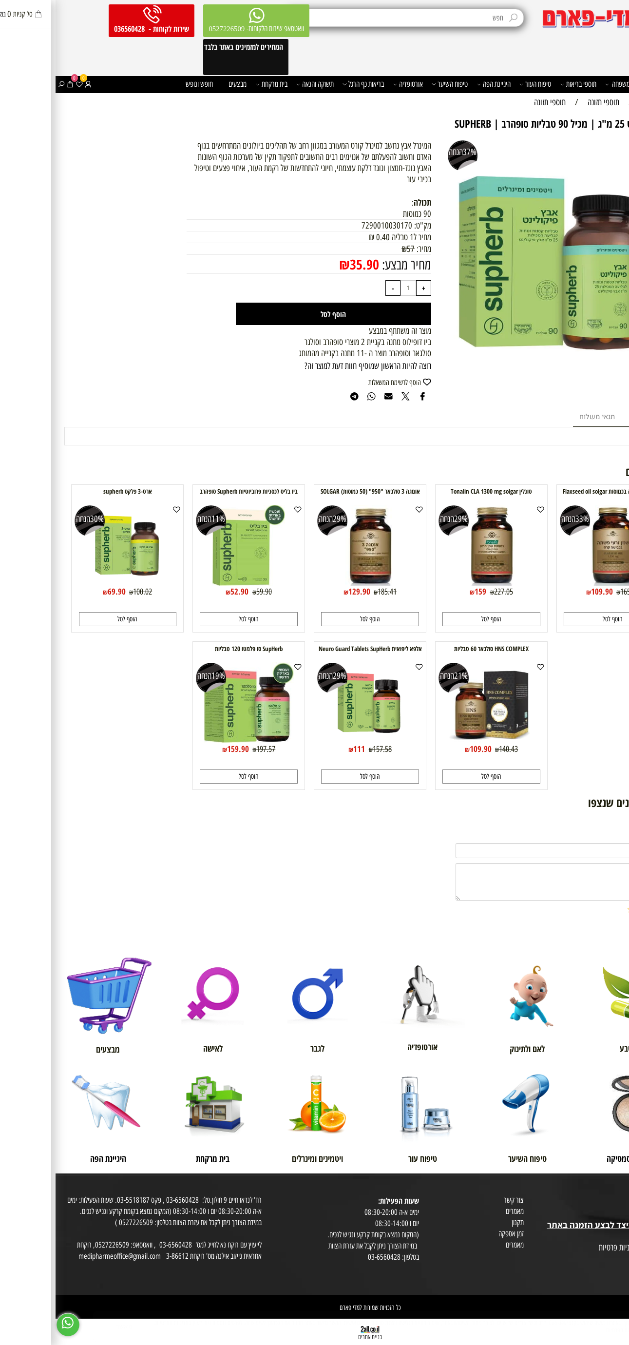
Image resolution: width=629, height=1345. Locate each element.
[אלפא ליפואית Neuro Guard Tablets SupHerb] (314, 740)
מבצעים (182, 84)
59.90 (208, 591)
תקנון (462, 1222)
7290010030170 (331, 225)
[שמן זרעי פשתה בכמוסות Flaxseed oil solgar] (556, 582)
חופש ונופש (143, 84)
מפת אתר (615, 1236)
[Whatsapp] (12, 1324)
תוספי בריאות (523, 84)
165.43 (574, 591)
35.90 (309, 264)
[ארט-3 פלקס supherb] (72, 582)
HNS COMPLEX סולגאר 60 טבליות (436, 648)
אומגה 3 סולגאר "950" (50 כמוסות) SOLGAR (314, 491)
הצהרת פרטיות (608, 1259)
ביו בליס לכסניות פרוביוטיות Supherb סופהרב (193, 491)
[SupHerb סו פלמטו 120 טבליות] (193, 740)
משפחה (562, 84)
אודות (619, 1191)
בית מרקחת (216, 84)
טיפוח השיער (394, 84)
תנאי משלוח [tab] (541, 417)
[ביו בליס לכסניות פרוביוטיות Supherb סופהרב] (193, 582)
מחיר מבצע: (350, 265)
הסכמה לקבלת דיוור (604, 1270)
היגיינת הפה (438, 84)
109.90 (546, 591)
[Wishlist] (24, 84)
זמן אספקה (455, 1233)
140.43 (452, 749)
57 (355, 248)
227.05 (447, 591)
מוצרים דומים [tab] (593, 417)
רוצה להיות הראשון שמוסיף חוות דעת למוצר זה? (312, 365)
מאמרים (459, 1211)
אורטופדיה (352, 84)
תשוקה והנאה (259, 84)
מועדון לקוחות (610, 1202)
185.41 (331, 591)
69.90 (61, 591)
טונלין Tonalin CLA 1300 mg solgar (436, 491)
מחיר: (367, 248)
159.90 (182, 748)
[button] (557, 619)
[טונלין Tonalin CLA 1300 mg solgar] (435, 582)
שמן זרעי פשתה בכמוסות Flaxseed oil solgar (557, 491)
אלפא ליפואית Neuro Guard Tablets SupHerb (314, 648)
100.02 (86, 591)
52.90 (184, 591)
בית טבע (616, 1213)
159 (425, 591)
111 (303, 748)
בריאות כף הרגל (307, 84)
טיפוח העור (480, 84)
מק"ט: (367, 225)
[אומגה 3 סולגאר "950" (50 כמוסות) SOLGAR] (314, 582)
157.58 (326, 749)
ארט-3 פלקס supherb (72, 491)
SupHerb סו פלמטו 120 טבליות (193, 648)
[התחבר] (33, 84)
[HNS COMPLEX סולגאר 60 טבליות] (435, 740)
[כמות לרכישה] (352, 287)
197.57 (210, 749)
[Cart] (15, 84)
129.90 (304, 591)
